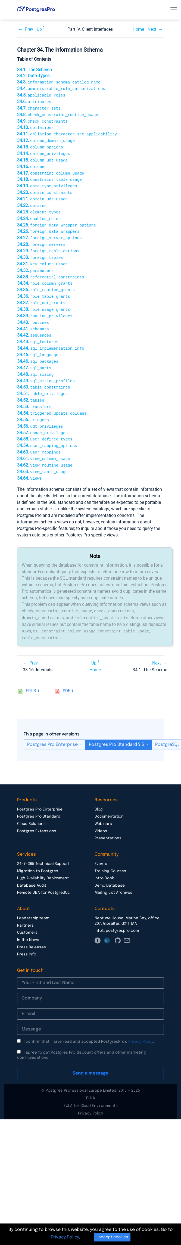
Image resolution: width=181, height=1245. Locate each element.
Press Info (26, 936)
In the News (28, 922)
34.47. (34, 355)
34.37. (41, 293)
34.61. (43, 442)
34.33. (50, 268)
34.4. (61, 88)
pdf (66, 673)
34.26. (48, 225)
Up (39, 29)
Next (152, 29)
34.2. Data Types (33, 75)
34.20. (44, 187)
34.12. (46, 138)
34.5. (41, 94)
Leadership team (33, 900)
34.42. (34, 324)
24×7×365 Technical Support (43, 846)
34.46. (37, 349)
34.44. (50, 337)
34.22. (31, 200)
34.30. (40, 250)
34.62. (44, 449)
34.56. (40, 411)
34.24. (39, 212)
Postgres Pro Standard (38, 798)
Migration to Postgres (37, 853)
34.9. (42, 119)
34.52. (30, 386)
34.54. (51, 399)
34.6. (34, 100)
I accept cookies (112, 1237)
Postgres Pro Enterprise (53, 726)
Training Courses (110, 853)
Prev (29, 29)
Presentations (108, 820)
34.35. (46, 281)
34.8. (57, 113)
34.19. (47, 181)
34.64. (29, 461)
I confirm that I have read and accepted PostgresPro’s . (89, 1024)
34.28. (41, 237)
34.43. (37, 330)
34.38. (43, 299)
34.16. (31, 163)
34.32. (35, 262)
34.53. (35, 393)
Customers (27, 915)
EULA (90, 1080)
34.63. (42, 455)
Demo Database (110, 868)
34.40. (33, 312)
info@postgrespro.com (117, 913)
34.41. (33, 318)
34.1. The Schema (34, 69)
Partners (25, 907)
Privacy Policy (140, 1024)
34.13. (40, 144)
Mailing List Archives (113, 875)
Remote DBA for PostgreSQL (43, 875)
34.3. (59, 82)
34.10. (35, 125)
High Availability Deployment (43, 860)
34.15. (42, 156)
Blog (99, 791)
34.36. (43, 287)
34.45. (39, 343)
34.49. (46, 368)
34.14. (43, 150)
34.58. (44, 424)
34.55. (33, 405)
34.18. (49, 175)
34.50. (43, 374)
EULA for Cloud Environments (91, 1088)
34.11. (67, 131)
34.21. (42, 194)
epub (31, 673)
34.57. (42, 418)
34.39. (44, 306)
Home (138, 29)
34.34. (44, 274)
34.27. (49, 231)
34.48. (35, 362)
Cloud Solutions (31, 806)
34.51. (42, 380)
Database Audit (31, 868)
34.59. (47, 430)
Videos (101, 813)
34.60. (39, 436)
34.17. (50, 169)
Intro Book (104, 860)
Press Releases (31, 929)
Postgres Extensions (36, 813)
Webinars (103, 806)
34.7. (39, 107)
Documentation (109, 798)
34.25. (56, 219)
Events (101, 846)
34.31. (42, 256)
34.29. (48, 243)
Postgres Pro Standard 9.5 (117, 726)
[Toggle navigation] (173, 10)
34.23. (39, 206)
